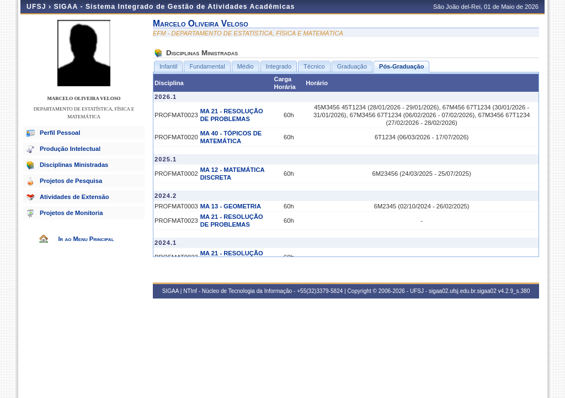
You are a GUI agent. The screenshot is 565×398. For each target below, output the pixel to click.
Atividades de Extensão (74, 196)
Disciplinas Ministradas (74, 164)
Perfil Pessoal (60, 132)
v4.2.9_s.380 (514, 291)
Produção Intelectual (70, 148)
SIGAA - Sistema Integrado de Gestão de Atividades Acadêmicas (174, 7)
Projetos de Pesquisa (71, 180)
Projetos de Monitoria (71, 213)
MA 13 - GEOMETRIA (230, 206)
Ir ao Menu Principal (86, 238)
